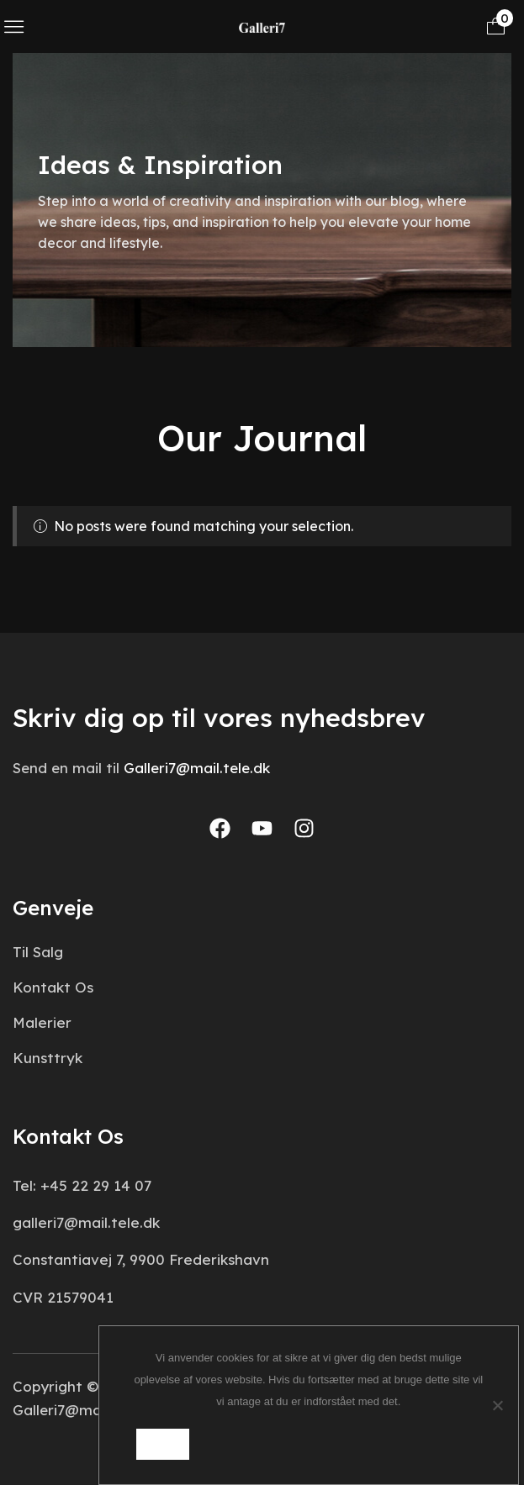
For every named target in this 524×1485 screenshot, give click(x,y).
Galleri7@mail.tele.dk (197, 768)
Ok (163, 1444)
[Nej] (497, 1405)
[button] (14, 26)
